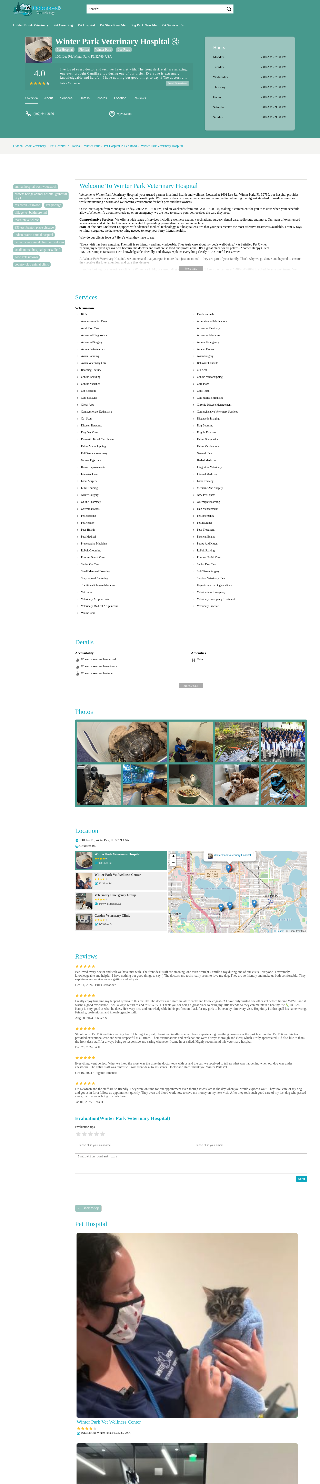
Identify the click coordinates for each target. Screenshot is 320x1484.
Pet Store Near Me (113, 25)
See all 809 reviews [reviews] (176, 83)
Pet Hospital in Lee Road (120, 146)
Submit (79, 1445)
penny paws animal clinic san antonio (39, 242)
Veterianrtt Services (117, 1458)
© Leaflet (279, 931)
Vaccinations (195, 1469)
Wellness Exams (217, 1469)
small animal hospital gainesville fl (37, 249)
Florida (84, 49)
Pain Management (174, 1463)
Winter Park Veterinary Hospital (162, 146)
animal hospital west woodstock (36, 186)
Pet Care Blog (63, 25)
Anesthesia (140, 1458)
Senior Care (162, 1469)
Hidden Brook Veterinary (31, 25)
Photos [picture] (102, 98)
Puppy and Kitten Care (106, 1469)
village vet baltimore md (31, 212)
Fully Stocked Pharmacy (216, 1458)
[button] (228, 869)
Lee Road (124, 49)
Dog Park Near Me (143, 25)
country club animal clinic (32, 264)
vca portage (53, 205)
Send (301, 1178)
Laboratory (96, 1463)
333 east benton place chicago (34, 227)
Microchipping (116, 1463)
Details (85, 98)
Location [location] (120, 98)
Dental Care (189, 1458)
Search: (94, 9)
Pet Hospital (86, 25)
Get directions (87, 845)
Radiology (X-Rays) (138, 1469)
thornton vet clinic (27, 220)
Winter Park (103, 49)
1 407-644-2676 (243, 269)
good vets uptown (26, 257)
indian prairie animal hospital (34, 235)
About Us (94, 1458)
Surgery (178, 1469)
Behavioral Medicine (164, 1458)
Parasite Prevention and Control (210, 1463)
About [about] (48, 98)
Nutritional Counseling (144, 1463)
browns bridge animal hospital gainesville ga (41, 195)
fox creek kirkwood (27, 205)
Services (66, 98)
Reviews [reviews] (139, 98)
